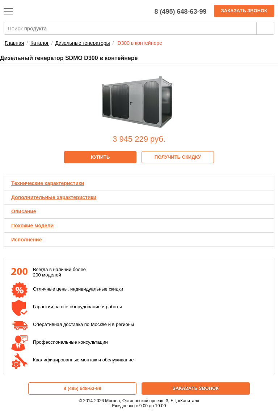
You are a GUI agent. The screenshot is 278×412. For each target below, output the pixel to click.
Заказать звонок (244, 10)
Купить (100, 157)
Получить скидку (178, 157)
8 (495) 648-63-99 (82, 388)
